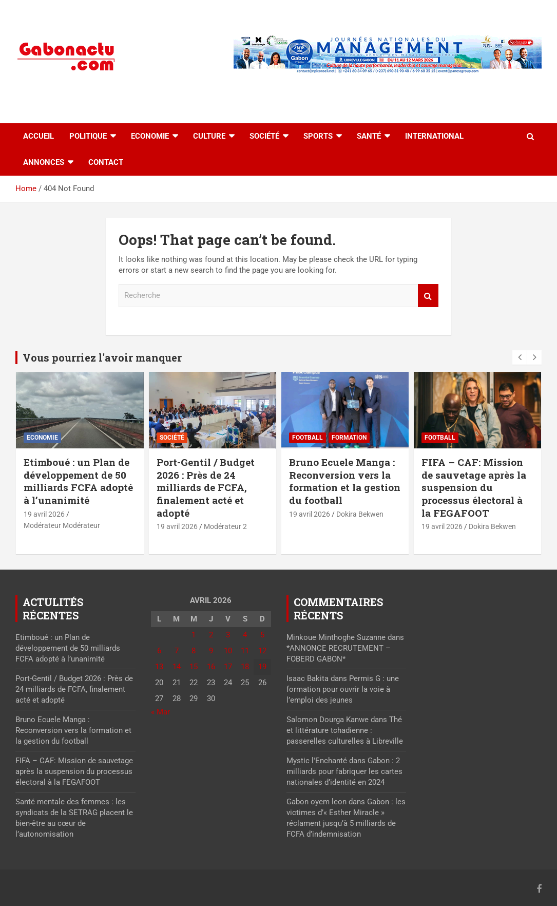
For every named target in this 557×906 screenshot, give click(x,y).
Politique (88, 136)
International (434, 136)
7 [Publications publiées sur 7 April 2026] (177, 650)
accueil (38, 136)
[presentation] (519, 357)
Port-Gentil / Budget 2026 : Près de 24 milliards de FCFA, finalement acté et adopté (206, 487)
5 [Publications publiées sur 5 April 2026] (262, 634)
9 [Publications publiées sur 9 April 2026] (211, 650)
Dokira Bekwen (359, 514)
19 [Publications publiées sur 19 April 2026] (262, 666)
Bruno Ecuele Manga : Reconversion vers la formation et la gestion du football (344, 481)
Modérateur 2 (225, 526)
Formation (349, 437)
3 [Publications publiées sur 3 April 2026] (228, 634)
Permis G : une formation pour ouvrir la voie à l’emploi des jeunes (342, 689)
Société (264, 136)
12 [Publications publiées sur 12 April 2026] (262, 650)
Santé (369, 136)
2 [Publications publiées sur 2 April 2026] (211, 634)
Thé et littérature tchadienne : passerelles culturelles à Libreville (344, 730)
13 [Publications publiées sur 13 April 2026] (159, 666)
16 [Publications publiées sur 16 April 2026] (211, 666)
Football (307, 437)
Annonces (43, 162)
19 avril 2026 (44, 514)
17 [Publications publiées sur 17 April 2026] (228, 666)
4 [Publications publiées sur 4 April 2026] (245, 634)
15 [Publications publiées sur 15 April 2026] (193, 666)
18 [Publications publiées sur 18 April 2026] (245, 666)
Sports (318, 136)
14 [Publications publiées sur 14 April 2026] (176, 666)
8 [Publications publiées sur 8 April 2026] (193, 650)
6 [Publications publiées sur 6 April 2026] (159, 650)
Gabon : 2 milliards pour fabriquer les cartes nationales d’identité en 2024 (344, 771)
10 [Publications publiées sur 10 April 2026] (228, 650)
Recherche (428, 295)
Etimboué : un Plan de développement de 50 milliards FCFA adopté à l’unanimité (78, 481)
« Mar (160, 711)
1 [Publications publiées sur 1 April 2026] (193, 634)
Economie (150, 136)
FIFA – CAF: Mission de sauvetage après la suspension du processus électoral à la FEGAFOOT (473, 487)
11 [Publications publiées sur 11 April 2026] (245, 650)
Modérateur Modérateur (62, 525)
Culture (209, 136)
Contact (105, 162)
